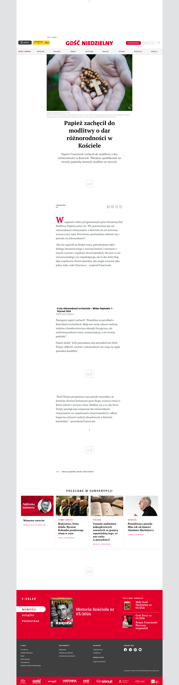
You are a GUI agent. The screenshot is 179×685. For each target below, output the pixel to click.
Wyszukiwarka (159, 43)
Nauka (106, 51)
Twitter (113, 206)
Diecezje (138, 51)
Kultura (89, 51)
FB (109, 206)
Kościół (41, 51)
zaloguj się (148, 43)
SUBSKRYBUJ (133, 43)
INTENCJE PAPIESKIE (68, 472)
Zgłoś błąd (26, 671)
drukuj (117, 206)
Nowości (27, 609)
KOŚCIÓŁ (79, 472)
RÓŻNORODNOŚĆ (88, 472)
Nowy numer (24, 51)
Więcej (154, 51)
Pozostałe (27, 621)
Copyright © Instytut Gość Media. (133, 670)
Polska (57, 51)
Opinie (122, 51)
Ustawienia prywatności (67, 656)
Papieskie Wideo (65, 314)
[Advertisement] (89, 19)
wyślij (121, 206)
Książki (27, 615)
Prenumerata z (38, 42)
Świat (73, 51)
